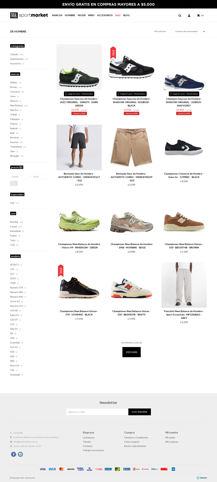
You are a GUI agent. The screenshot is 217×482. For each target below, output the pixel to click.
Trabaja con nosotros (93, 450)
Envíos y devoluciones (135, 446)
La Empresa (88, 437)
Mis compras (171, 441)
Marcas (57, 15)
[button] (179, 15)
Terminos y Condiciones (136, 437)
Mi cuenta (170, 437)
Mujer (82, 15)
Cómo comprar (131, 441)
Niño (91, 15)
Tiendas (87, 441)
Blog (126, 15)
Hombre (70, 15)
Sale (118, 15)
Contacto (87, 446)
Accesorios (105, 15)
